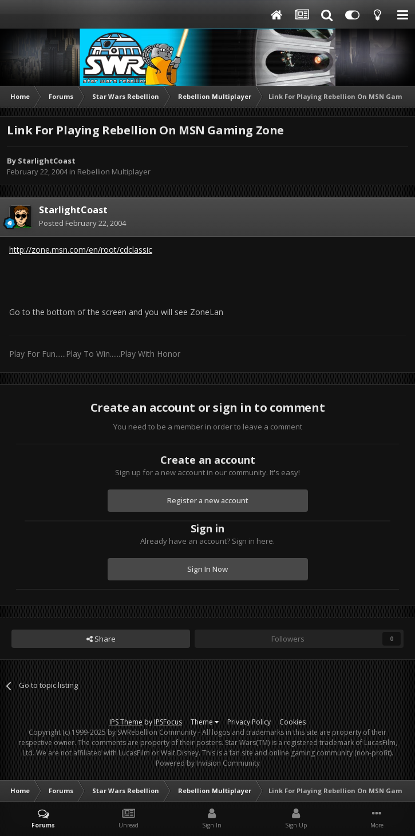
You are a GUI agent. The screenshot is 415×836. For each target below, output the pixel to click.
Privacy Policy (249, 722)
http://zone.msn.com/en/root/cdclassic (80, 249)
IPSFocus (168, 722)
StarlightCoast (47, 161)
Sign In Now (207, 569)
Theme (205, 722)
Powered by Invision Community (208, 763)
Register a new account (207, 500)
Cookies (292, 722)
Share (101, 638)
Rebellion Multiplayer (114, 171)
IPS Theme (126, 722)
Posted (82, 223)
